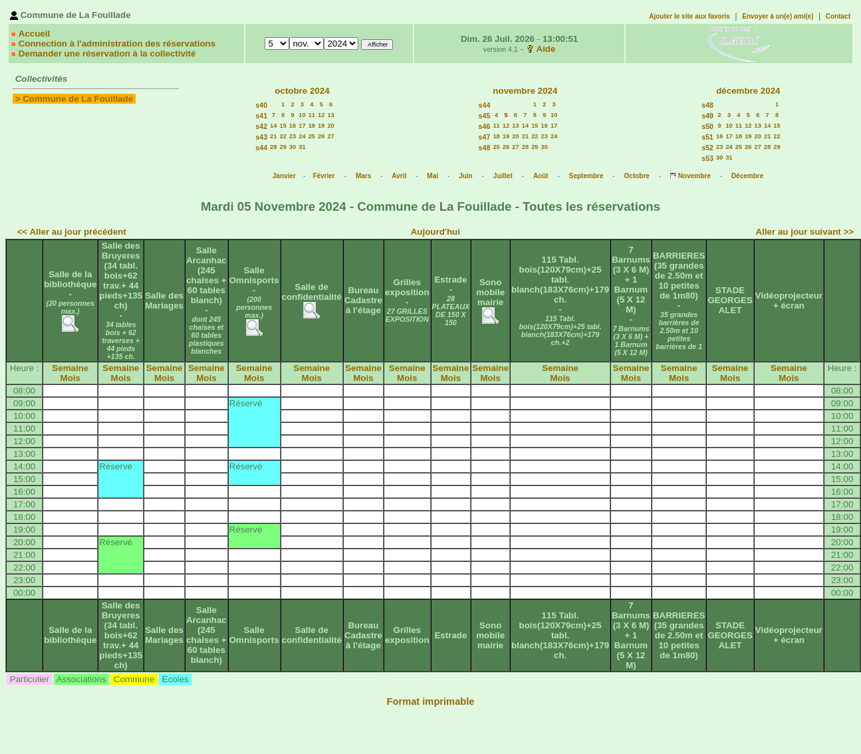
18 (311, 125)
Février (323, 176)
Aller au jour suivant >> (805, 232)
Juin (466, 176)
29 (282, 147)
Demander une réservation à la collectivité (107, 54)
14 (273, 125)
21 (273, 136)
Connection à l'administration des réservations (117, 44)
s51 (707, 137)
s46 (485, 126)
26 (321, 136)
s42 (261, 126)
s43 (261, 137)
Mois (70, 378)
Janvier (284, 176)
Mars (363, 176)
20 (330, 125)
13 (330, 115)
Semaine (70, 368)
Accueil (34, 34)
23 (292, 136)
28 (273, 147)
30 (292, 147)
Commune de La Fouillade (78, 99)
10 (302, 115)
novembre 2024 (525, 91)
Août (541, 176)
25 (311, 136)
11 (311, 115)
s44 (261, 148)
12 (321, 115)
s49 (707, 116)
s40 (261, 105)
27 (330, 136)
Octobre (637, 176)
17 (302, 125)
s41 (261, 116)
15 (282, 125)
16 (292, 125)
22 (282, 136)
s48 (485, 148)
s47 (485, 137)
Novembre (694, 176)
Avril (399, 176)
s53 (707, 158)
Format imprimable (431, 701)
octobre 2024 (302, 91)
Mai (432, 176)
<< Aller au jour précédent (71, 232)
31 (302, 147)
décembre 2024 (748, 91)
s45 (485, 116)
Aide (546, 49)
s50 (707, 126)
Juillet (503, 176)
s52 (707, 148)
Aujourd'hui (435, 232)
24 (302, 136)
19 (321, 125)
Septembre (586, 176)
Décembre (747, 176)
